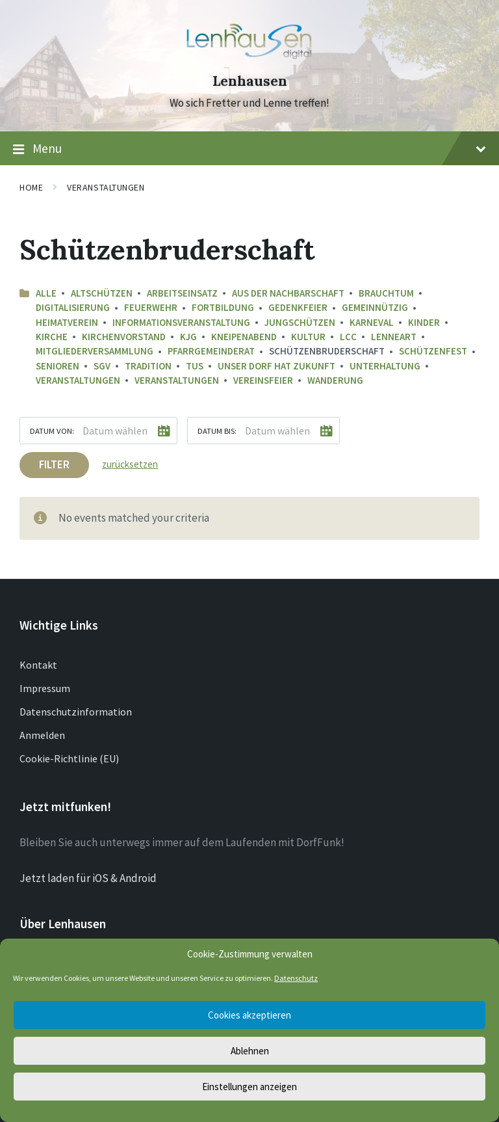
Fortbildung (223, 307)
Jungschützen (299, 322)
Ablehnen (250, 1051)
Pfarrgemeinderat (211, 351)
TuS (194, 366)
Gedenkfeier (297, 307)
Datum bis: (217, 430)
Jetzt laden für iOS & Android (88, 878)
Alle (46, 293)
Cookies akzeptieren (249, 1015)
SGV (102, 366)
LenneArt (393, 336)
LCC (348, 336)
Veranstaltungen (105, 187)
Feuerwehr (150, 307)
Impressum (44, 688)
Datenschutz (296, 978)
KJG (188, 336)
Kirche (52, 336)
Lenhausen (249, 81)
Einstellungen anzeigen (249, 1086)
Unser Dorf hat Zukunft (276, 366)
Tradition (148, 366)
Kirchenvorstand (124, 336)
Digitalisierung (73, 307)
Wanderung (335, 380)
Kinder (424, 322)
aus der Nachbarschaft (288, 293)
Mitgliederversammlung (94, 351)
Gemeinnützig (375, 307)
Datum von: (52, 430)
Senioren (57, 366)
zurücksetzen (130, 464)
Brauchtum (386, 293)
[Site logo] (249, 58)
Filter (54, 464)
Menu (249, 148)
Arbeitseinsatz (182, 293)
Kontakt (38, 664)
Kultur (308, 336)
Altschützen (102, 293)
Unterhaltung (385, 366)
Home (31, 187)
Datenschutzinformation (75, 711)
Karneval (372, 322)
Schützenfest (433, 351)
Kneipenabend (244, 336)
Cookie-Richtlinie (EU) (69, 758)
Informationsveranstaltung (181, 322)
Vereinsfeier (263, 380)
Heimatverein (67, 322)
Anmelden (42, 734)
